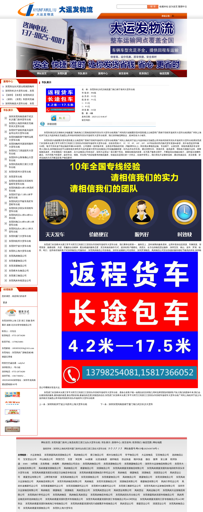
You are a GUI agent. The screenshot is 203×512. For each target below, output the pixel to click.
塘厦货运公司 (143, 503)
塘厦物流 (134, 472)
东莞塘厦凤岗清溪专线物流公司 (158, 494)
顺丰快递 (138, 459)
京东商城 (44, 463)
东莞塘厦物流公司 (18, 260)
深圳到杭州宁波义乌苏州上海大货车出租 (67, 404)
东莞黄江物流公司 (18, 275)
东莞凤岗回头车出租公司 (128, 494)
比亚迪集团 (101, 459)
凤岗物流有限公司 (45, 481)
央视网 (55, 463)
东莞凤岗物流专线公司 (101, 494)
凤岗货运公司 (83, 490)
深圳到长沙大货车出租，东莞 (19, 90)
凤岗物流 (122, 472)
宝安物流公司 (162, 455)
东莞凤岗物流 (59, 494)
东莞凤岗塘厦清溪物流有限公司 (128, 468)
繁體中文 (182, 6)
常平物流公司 (131, 455)
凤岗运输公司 (153, 490)
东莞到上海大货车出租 (20, 251)
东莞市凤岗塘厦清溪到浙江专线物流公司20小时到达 (111, 499)
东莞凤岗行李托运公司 (39, 494)
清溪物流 (146, 472)
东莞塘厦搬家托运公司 (52, 486)
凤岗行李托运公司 (170, 481)
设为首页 (173, 6)
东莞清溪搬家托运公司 (77, 486)
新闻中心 (103, 73)
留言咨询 (123, 73)
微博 (155, 459)
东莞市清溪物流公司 (106, 481)
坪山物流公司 (46, 459)
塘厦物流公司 (86, 468)
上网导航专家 (50, 477)
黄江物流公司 (97, 455)
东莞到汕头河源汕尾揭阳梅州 (19, 86)
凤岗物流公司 (80, 455)
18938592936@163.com (23, 348)
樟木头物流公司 (114, 455)
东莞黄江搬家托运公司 (130, 486)
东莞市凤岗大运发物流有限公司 (159, 486)
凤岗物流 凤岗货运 (78, 494)
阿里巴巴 (60, 459)
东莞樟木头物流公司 (19, 270)
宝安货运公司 (29, 459)
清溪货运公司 (160, 472)
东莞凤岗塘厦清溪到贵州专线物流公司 (64, 499)
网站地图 (157, 442)
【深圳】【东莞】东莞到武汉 (19, 95)
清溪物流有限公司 (128, 481)
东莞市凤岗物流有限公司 (69, 481)
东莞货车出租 (15, 176)
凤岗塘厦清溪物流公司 (50, 468)
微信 (148, 459)
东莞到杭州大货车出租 (20, 241)
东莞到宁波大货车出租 (20, 246)
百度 (70, 459)
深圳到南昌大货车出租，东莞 (19, 103)
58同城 (34, 463)
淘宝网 (78, 459)
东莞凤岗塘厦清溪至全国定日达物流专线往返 (54, 472)
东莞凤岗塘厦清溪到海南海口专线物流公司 (46, 503)
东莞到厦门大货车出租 (20, 236)
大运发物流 (35, 455)
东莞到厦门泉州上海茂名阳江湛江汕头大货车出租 (75, 442)
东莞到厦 (62, 73)
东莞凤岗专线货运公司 (20, 280)
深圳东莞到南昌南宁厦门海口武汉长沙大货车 (131, 404)
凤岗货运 (139, 490)
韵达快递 (126, 459)
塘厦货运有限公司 (32, 477)
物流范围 (164, 73)
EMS (25, 463)
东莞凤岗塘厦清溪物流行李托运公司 (97, 472)
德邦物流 (114, 459)
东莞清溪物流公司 (18, 265)
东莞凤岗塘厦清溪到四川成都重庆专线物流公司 (94, 503)
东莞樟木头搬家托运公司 (103, 486)
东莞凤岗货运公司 (102, 490)
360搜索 (89, 459)
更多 (5, 302)
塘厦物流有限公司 (149, 481)
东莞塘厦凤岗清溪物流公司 (57, 455)
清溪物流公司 (103, 468)
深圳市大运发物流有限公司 (158, 463)
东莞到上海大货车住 (63, 508)
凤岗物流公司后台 (71, 463)
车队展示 (82, 73)
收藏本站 (163, 6)
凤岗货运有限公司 (122, 490)
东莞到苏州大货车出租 (20, 171)
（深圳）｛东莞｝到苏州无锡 (19, 99)
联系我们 (144, 73)
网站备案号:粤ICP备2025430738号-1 (141, 448)
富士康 (164, 459)
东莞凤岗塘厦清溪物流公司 (36, 508)
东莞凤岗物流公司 (18, 256)
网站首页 (41, 73)
